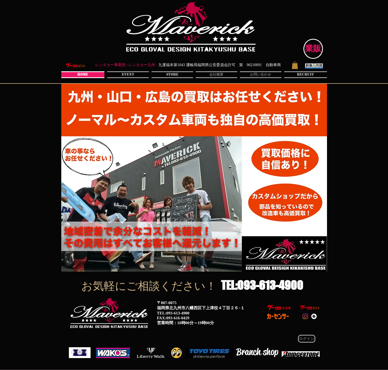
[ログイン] (306, 339)
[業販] (313, 49)
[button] (295, 65)
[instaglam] (305, 316)
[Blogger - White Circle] (314, 316)
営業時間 (165, 323)
